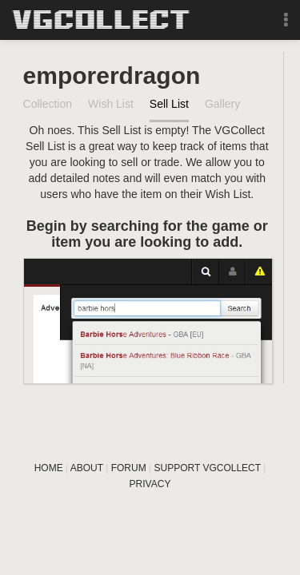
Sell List (169, 103)
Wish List (111, 103)
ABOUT (86, 468)
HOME (48, 468)
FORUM (128, 468)
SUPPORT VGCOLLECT (207, 468)
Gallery (222, 103)
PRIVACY (150, 484)
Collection (47, 103)
